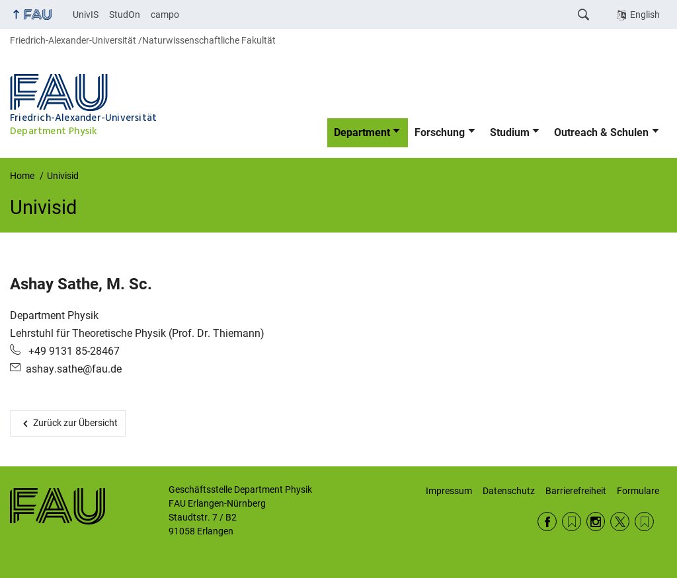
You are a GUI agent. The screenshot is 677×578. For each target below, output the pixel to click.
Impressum (449, 491)
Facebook (547, 521)
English (645, 14)
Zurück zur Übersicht (75, 422)
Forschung (440, 132)
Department (362, 132)
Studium (510, 132)
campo (165, 14)
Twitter (619, 521)
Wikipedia (644, 521)
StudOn (124, 14)
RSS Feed (571, 521)
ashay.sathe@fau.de (74, 369)
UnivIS (86, 14)
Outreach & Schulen (601, 132)
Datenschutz (509, 491)
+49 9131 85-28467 (73, 351)
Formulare (638, 491)
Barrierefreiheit (575, 491)
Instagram (596, 521)
